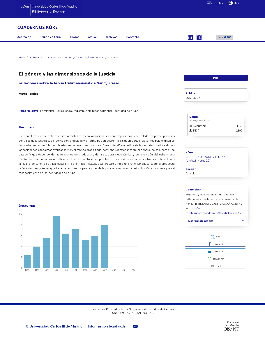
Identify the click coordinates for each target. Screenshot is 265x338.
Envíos (74, 37)
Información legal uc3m (108, 326)
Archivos (111, 37)
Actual (92, 37)
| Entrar (233, 3)
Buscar (224, 36)
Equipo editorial (50, 37)
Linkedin (190, 37)
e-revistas (215, 3)
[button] (215, 236)
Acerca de (24, 37)
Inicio (22, 57)
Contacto (132, 37)
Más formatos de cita (200, 221)
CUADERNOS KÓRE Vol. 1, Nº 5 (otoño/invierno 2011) (74, 57)
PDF (216, 77)
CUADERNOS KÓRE (37, 27)
